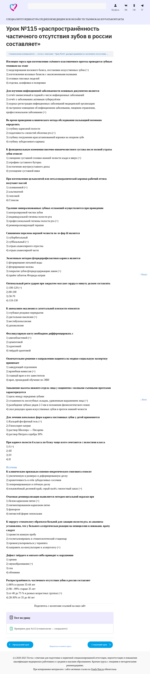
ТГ (142, 7)
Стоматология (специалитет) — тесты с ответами (31, 52)
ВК (126, 7)
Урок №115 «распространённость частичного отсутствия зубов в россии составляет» (93, 52)
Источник (11, 465)
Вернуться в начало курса (60, 644)
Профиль (115, 7)
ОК (134, 7)
